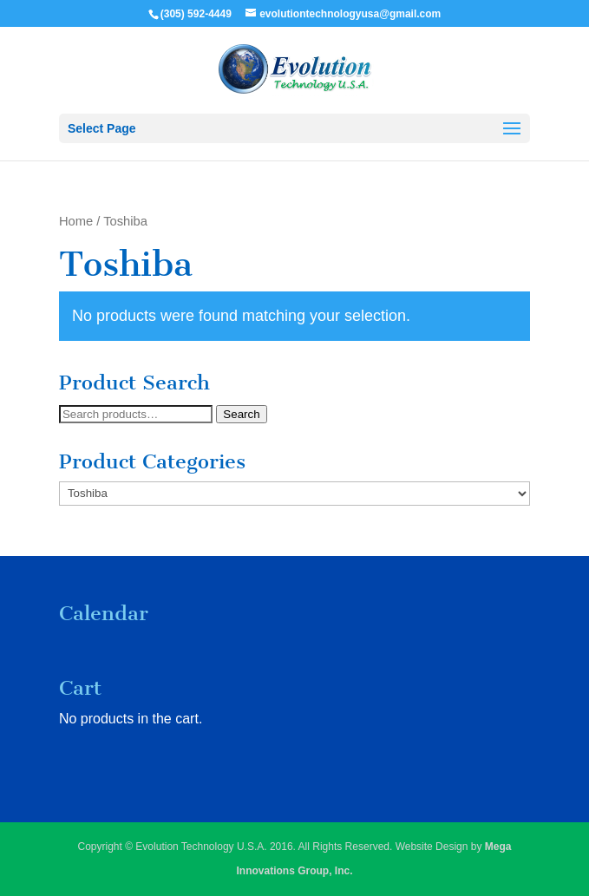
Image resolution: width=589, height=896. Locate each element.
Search (241, 414)
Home (76, 221)
